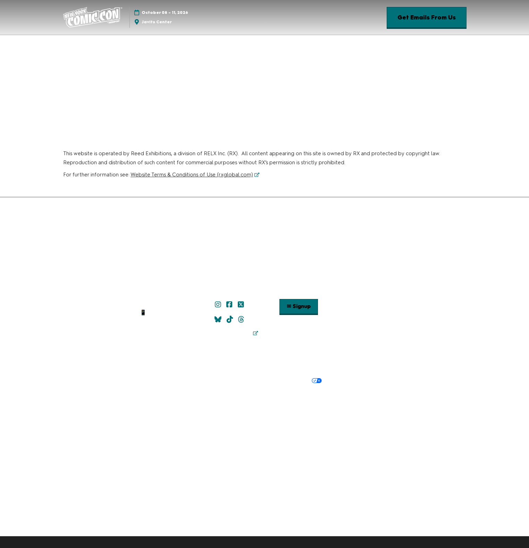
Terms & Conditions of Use (214, 367)
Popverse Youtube (367, 312)
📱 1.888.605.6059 (161, 312)
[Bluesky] (219, 319)
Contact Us (161, 321)
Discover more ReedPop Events (222, 395)
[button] (427, 17)
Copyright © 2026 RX (264, 417)
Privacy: (175, 381)
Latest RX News (283, 395)
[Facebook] (230, 304)
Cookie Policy (240, 381)
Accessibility (351, 404)
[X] (242, 304)
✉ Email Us (162, 304)
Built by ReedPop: (158, 395)
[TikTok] (231, 319)
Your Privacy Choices (291, 381)
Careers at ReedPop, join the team (347, 395)
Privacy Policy (203, 381)
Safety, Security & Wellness (338, 367)
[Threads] (242, 319)
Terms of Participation (275, 367)
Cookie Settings (344, 381)
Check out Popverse (367, 304)
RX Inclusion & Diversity (191, 404)
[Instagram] (219, 304)
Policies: (168, 367)
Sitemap (162, 329)
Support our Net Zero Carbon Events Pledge (278, 404)
